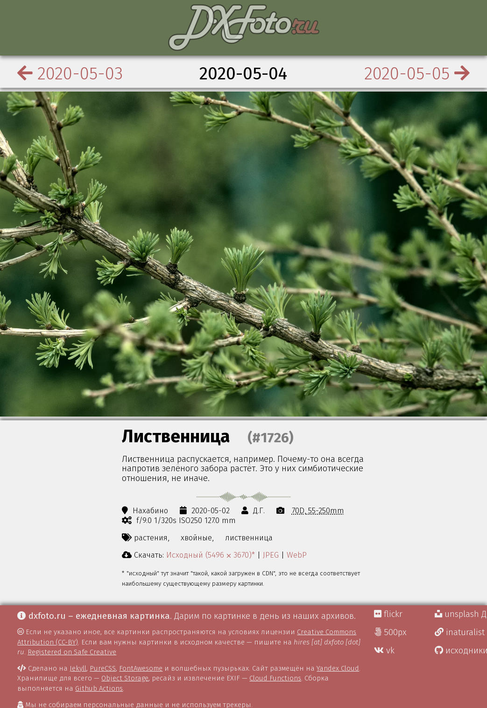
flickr (388, 614)
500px (390, 632)
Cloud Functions (275, 678)
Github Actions (99, 688)
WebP (297, 554)
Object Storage (124, 678)
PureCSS (103, 668)
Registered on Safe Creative (72, 652)
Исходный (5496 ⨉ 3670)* (210, 554)
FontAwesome (140, 668)
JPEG (271, 554)
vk (384, 650)
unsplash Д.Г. (461, 614)
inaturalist (460, 632)
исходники (461, 650)
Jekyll (78, 668)
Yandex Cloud (338, 668)
